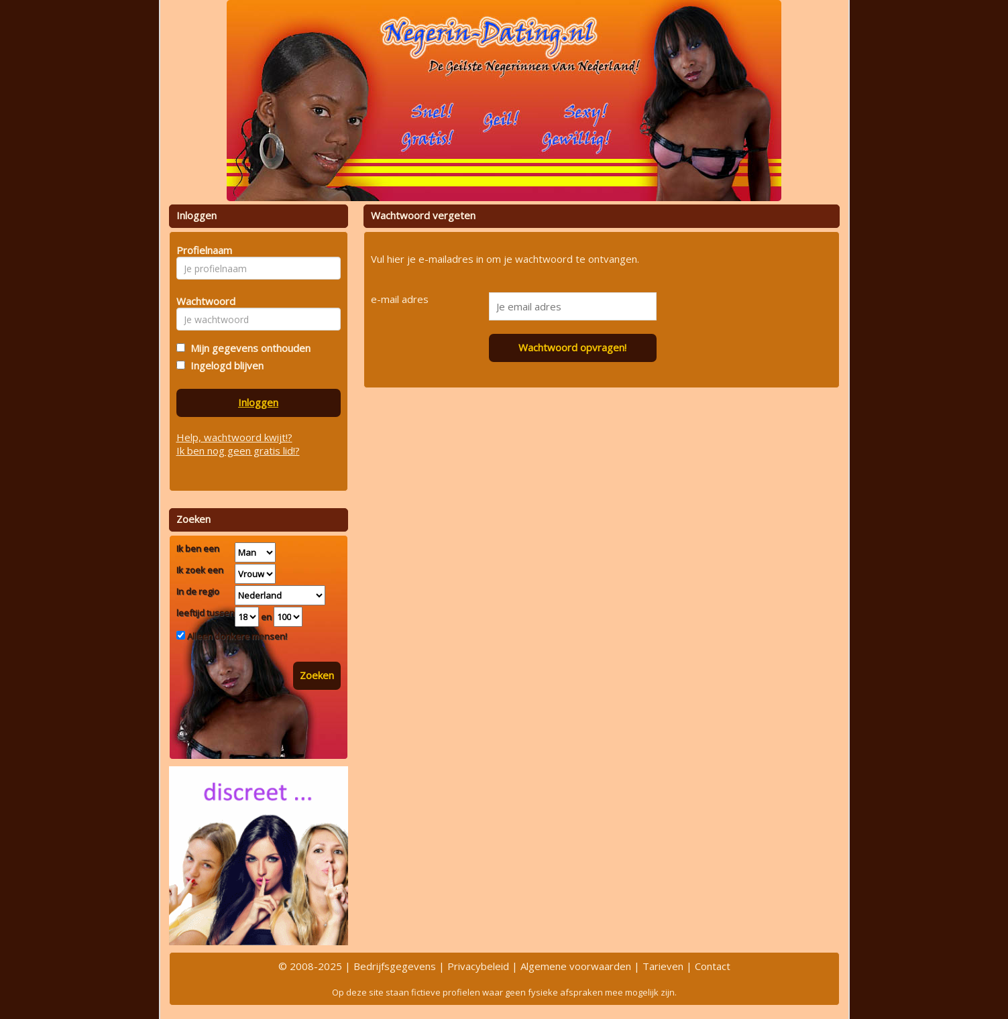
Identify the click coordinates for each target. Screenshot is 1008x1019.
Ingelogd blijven (224, 365)
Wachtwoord (202, 301)
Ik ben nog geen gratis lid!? (238, 450)
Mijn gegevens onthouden (248, 348)
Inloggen (258, 402)
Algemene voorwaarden (575, 966)
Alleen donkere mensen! (236, 636)
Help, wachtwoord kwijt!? (234, 437)
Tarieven (662, 966)
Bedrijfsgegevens (394, 966)
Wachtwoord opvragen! (572, 347)
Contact (712, 966)
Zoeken (317, 675)
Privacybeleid (478, 966)
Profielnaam (202, 250)
